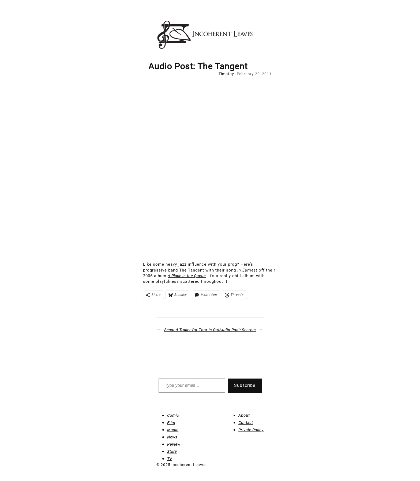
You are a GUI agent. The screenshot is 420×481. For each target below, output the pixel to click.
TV (169, 459)
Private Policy (251, 430)
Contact (245, 423)
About (244, 415)
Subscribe (244, 385)
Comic (173, 415)
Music (172, 430)
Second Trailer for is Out (191, 330)
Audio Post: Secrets (237, 330)
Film (171, 423)
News (172, 437)
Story (172, 451)
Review (173, 444)
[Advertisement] (210, 116)
